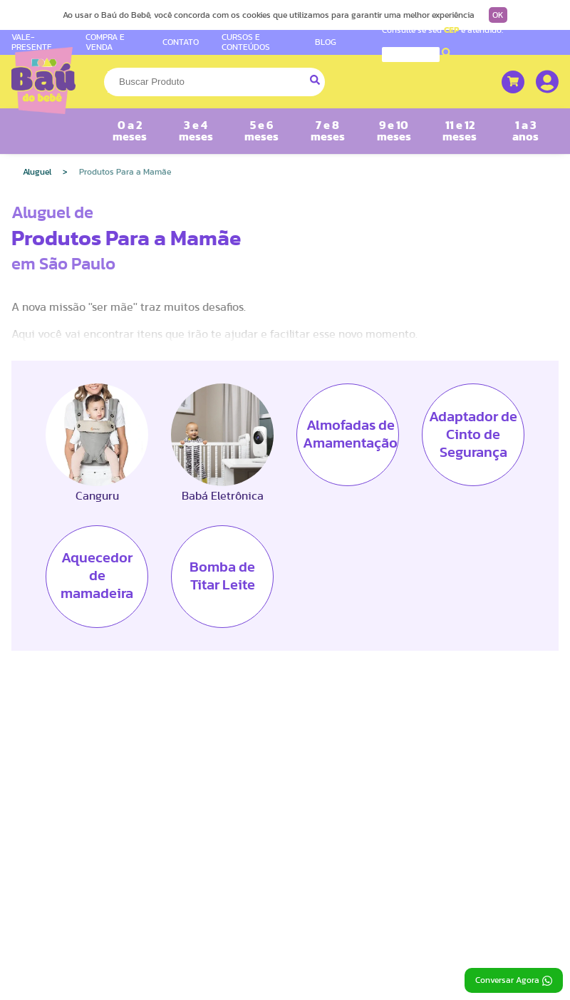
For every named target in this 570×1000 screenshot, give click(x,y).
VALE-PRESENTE (31, 42)
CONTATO (180, 42)
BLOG (325, 42)
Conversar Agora (513, 980)
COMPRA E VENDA (105, 42)
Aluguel (37, 171)
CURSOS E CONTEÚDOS (246, 42)
